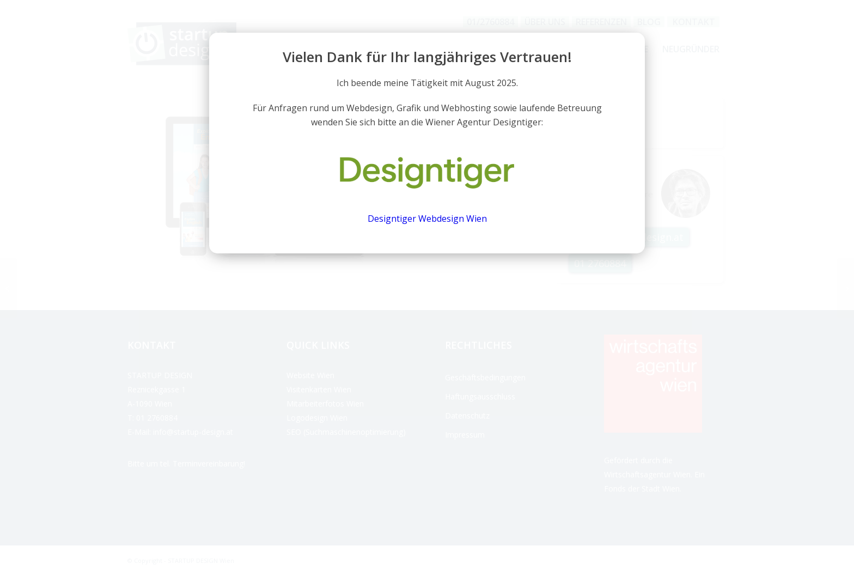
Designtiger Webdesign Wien (427, 219)
